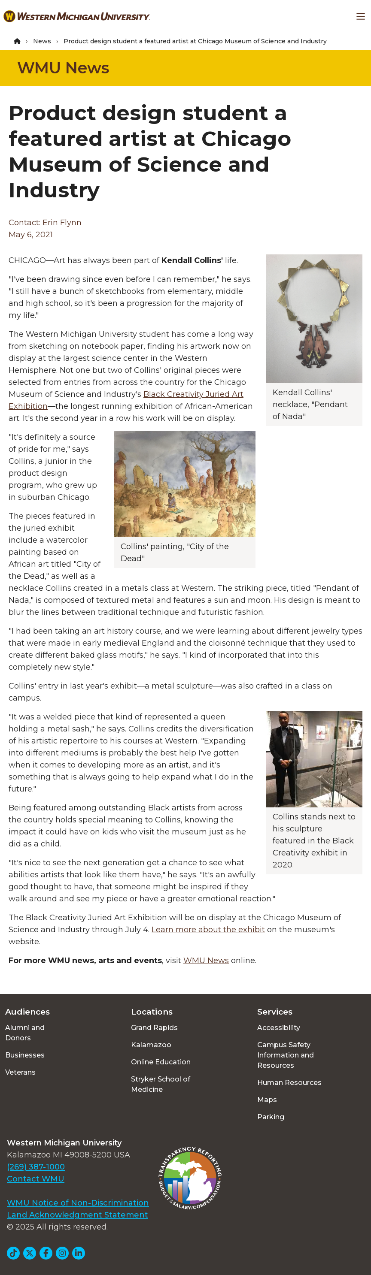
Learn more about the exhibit (208, 929)
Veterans (20, 1072)
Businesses (25, 1055)
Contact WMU (35, 1179)
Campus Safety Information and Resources (285, 1055)
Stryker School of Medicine (160, 1084)
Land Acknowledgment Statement (77, 1215)
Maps (267, 1100)
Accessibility (278, 1028)
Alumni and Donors (25, 1033)
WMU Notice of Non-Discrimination (78, 1203)
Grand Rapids (154, 1028)
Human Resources (289, 1083)
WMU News (63, 67)
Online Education (161, 1062)
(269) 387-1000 (36, 1167)
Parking (270, 1117)
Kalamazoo (151, 1045)
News (42, 41)
